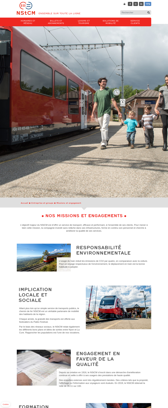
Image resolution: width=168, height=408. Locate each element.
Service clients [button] (138, 21)
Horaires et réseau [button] (31, 21)
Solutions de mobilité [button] (114, 21)
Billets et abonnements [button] (59, 21)
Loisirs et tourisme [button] (87, 21)
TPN (148, 3)
